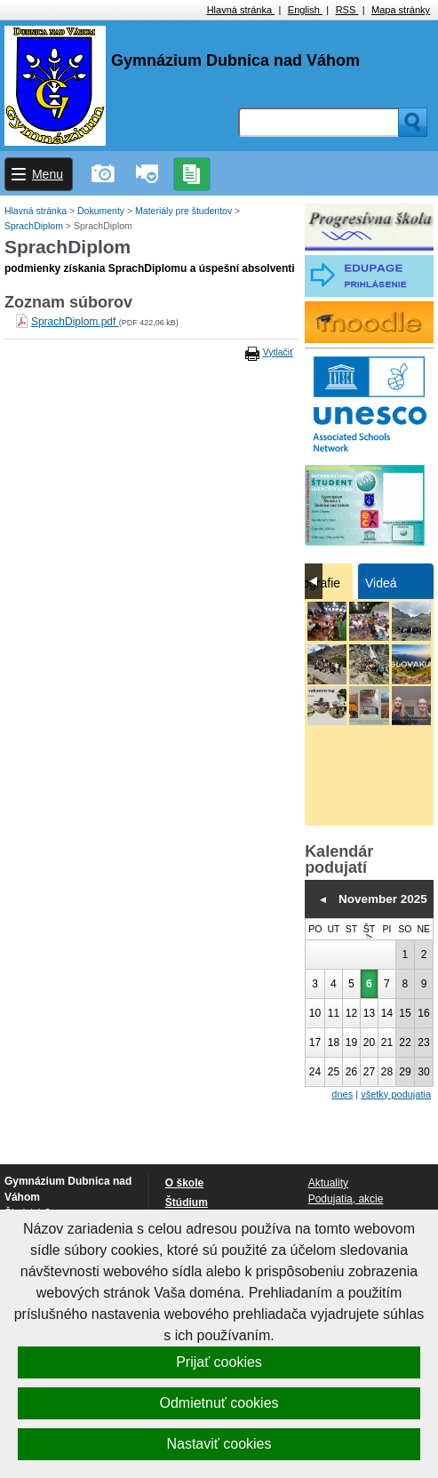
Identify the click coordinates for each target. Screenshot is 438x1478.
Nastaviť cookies (218, 1443)
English (305, 9)
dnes (342, 1094)
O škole (184, 1183)
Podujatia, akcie (346, 1199)
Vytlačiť (278, 352)
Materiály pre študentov (185, 210)
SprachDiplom (35, 225)
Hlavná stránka (241, 9)
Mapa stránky (400, 9)
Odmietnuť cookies (218, 1402)
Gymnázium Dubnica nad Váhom (235, 60)
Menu (47, 174)
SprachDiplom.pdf (75, 322)
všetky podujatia (396, 1094)
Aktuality (328, 1183)
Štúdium (186, 1202)
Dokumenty (102, 210)
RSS (347, 9)
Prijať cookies (219, 1362)
